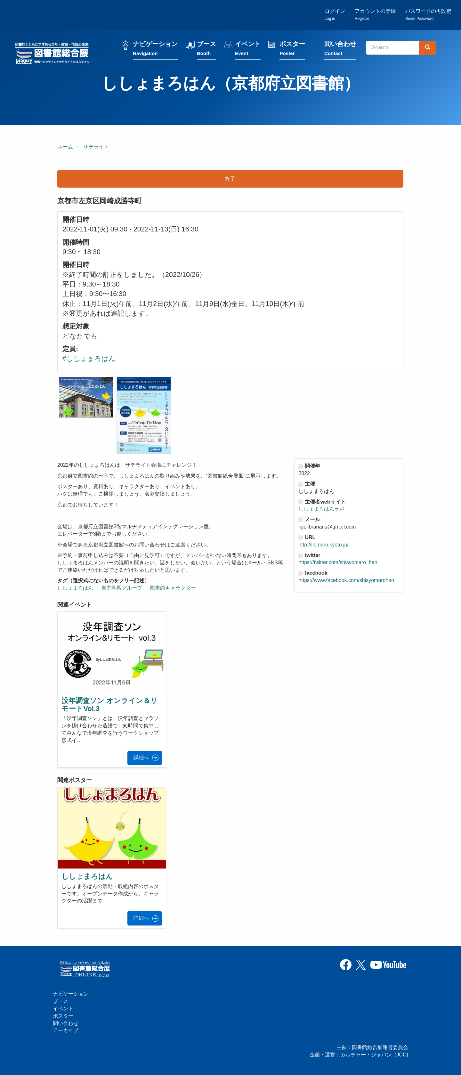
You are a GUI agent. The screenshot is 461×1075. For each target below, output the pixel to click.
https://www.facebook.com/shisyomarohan (346, 580)
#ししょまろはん (89, 358)
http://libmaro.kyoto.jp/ (323, 544)
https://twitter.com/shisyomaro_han (337, 562)
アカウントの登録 (375, 14)
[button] (86, 397)
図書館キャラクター (173, 588)
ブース (206, 49)
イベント (248, 49)
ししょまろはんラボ (321, 509)
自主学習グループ (121, 588)
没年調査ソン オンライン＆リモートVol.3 (109, 704)
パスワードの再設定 (428, 14)
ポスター (292, 49)
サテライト (96, 147)
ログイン (335, 14)
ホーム (65, 147)
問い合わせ (340, 49)
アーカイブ (65, 1030)
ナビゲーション (155, 49)
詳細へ (141, 757)
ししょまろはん (75, 588)
